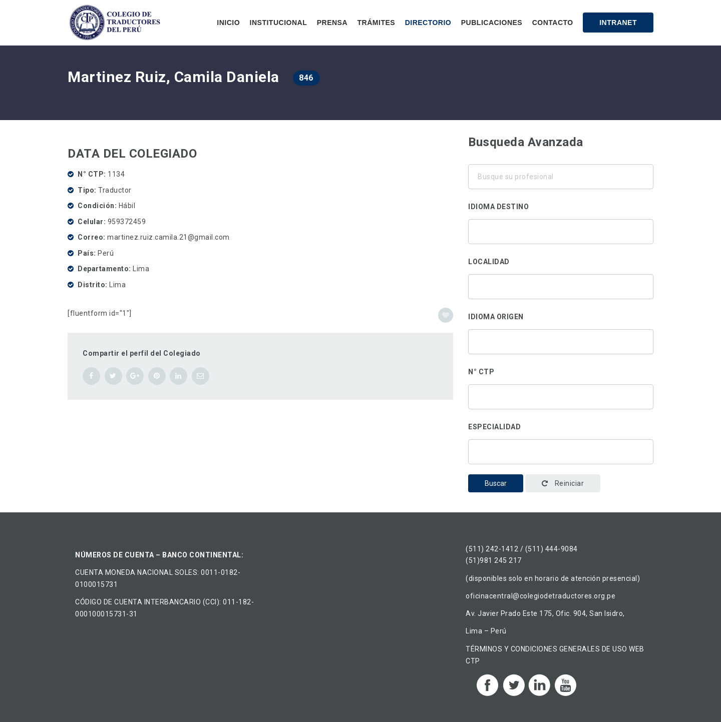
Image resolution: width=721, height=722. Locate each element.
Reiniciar (563, 483)
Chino (561, 242)
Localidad (489, 262)
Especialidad (494, 427)
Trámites (376, 23)
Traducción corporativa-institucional (561, 449)
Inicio (228, 23)
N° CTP (481, 372)
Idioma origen (496, 317)
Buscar (496, 483)
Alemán (561, 229)
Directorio (428, 23)
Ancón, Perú (561, 297)
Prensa (332, 23)
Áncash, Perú (561, 284)
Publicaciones (491, 23)
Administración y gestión (561, 462)
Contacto (552, 23)
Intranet (618, 23)
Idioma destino (498, 207)
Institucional (278, 23)
